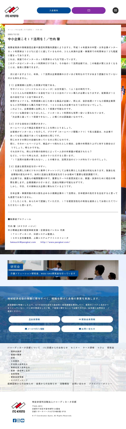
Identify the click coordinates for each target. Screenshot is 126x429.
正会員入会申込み (19, 364)
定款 (13, 358)
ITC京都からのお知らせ (55, 348)
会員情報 (15, 374)
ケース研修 (89, 348)
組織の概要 (16, 355)
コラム (100, 348)
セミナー (75, 348)
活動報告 (64, 384)
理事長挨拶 (16, 351)
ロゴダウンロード (19, 380)
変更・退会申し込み (20, 371)
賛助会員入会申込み (20, 367)
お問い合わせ (79, 384)
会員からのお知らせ (46, 384)
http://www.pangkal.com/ (55, 241)
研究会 (110, 348)
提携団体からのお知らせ (20, 384)
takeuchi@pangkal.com (23, 241)
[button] (115, 10)
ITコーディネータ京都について (24, 348)
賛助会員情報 (17, 377)
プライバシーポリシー (100, 384)
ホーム (10, 30)
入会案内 (15, 361)
